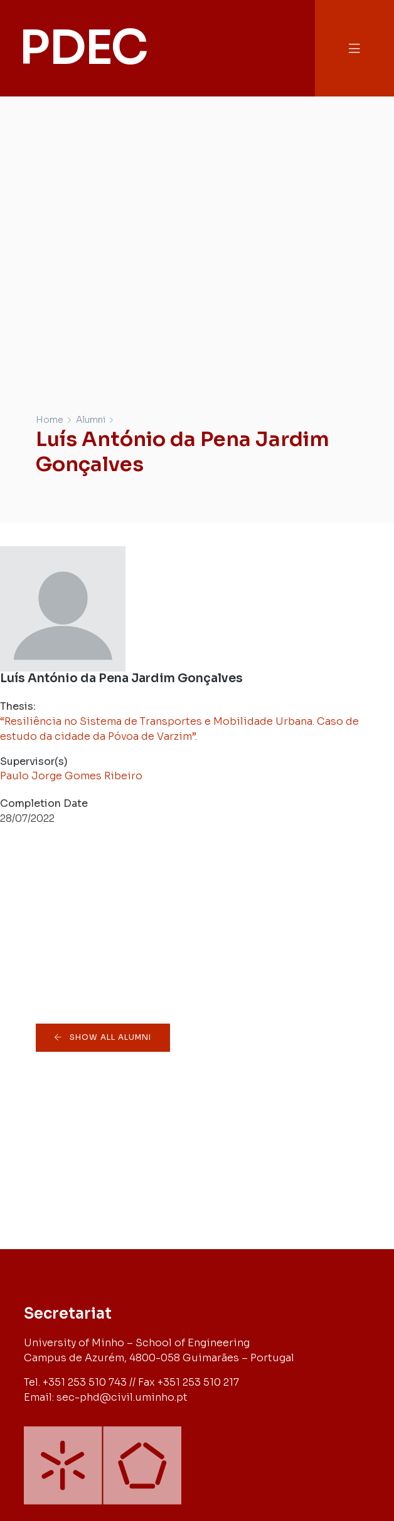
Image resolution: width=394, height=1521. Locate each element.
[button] (354, 48)
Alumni (90, 419)
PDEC (83, 48)
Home (49, 419)
